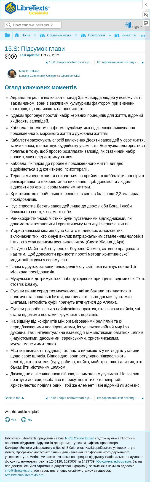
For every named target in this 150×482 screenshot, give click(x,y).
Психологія (93, 35)
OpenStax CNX (70, 75)
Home (22, 35)
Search (9, 25)
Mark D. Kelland (29, 71)
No (30, 420)
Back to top (12, 398)
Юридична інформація (113, 461)
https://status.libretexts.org (24, 475)
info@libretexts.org (18, 470)
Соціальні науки (56, 35)
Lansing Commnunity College (37, 75)
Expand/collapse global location (142, 34)
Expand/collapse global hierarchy (10, 35)
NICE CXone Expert (80, 438)
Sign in (137, 27)
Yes (13, 420)
